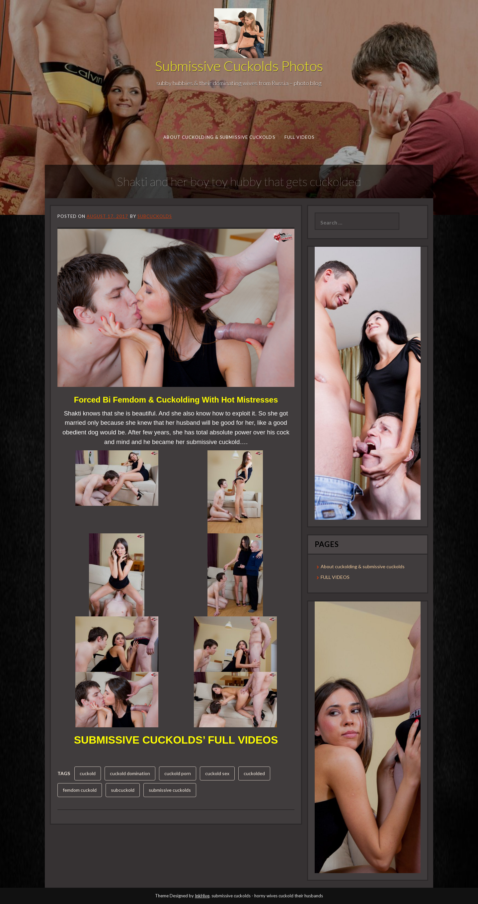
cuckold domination (130, 773)
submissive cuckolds (170, 790)
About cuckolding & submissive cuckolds (219, 137)
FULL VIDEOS (299, 137)
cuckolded (254, 773)
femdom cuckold (80, 790)
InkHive (202, 895)
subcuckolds (154, 216)
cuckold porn (177, 773)
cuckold (88, 773)
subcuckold (122, 790)
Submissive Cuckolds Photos (239, 65)
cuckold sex (217, 773)
